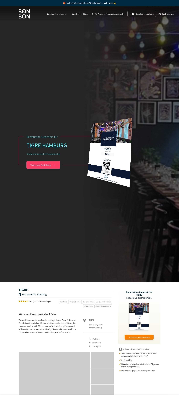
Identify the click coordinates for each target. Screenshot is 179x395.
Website (94, 339)
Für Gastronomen (166, 14)
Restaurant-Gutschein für (42, 137)
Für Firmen (109, 14)
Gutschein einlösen (79, 14)
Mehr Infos (108, 3)
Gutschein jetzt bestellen (139, 337)
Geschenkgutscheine (143, 14)
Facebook (95, 342)
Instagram (95, 346)
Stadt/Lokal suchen (57, 14)
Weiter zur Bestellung (40, 165)
